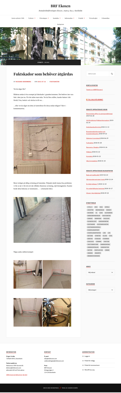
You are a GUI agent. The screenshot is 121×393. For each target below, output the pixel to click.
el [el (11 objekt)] (96, 212)
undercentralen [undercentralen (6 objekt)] (93, 247)
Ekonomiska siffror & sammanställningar (99, 114)
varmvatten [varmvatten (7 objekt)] (105, 247)
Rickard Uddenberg (23, 87)
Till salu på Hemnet (95, 99)
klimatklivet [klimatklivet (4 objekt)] (92, 221)
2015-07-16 (42, 87)
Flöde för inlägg (90, 366)
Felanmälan (105, 18)
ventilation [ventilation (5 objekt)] (99, 250)
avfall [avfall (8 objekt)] (107, 207)
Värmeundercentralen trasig (95, 179)
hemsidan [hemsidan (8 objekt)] (98, 218)
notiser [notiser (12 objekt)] (90, 235)
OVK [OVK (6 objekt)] (110, 235)
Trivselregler (93, 18)
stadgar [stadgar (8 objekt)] (98, 238)
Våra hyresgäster (92, 161)
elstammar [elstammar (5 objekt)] (108, 212)
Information (69, 18)
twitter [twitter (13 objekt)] (106, 241)
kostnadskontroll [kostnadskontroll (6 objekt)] (94, 227)
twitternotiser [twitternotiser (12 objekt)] (93, 244)
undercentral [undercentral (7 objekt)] (105, 244)
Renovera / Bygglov (92, 147)
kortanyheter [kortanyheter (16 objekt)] (103, 221)
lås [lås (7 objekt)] (109, 232)
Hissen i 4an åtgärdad (93, 193)
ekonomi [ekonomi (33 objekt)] (90, 212)
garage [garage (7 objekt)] (90, 218)
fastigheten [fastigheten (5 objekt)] (107, 215)
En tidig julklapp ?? (92, 184)
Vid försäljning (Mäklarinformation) (98, 120)
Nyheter (31, 18)
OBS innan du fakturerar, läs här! (16, 380)
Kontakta (56, 18)
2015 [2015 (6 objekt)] (96, 207)
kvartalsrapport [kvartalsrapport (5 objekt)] (93, 230)
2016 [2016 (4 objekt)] (101, 207)
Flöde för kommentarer (92, 370)
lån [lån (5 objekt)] (104, 232)
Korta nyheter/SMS (18, 18)
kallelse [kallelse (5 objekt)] (106, 218)
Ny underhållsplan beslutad (95, 188)
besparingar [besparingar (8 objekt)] (100, 210)
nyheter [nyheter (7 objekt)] (98, 235)
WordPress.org (89, 375)
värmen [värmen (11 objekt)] (90, 253)
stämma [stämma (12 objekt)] (98, 241)
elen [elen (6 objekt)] (101, 212)
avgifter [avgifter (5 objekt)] (90, 210)
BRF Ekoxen (60, 5)
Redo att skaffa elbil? (93, 175)
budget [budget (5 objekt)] (109, 210)
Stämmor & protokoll (93, 138)
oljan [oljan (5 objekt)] (105, 235)
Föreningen (43, 18)
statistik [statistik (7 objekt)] (91, 241)
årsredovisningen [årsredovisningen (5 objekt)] (94, 255)
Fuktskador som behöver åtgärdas (37, 76)
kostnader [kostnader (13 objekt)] (91, 224)
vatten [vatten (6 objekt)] (90, 250)
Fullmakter (90, 143)
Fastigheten (54, 87)
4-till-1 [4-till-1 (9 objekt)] (90, 207)
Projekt (80, 18)
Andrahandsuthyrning (93, 127)
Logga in (87, 361)
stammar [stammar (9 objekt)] (106, 238)
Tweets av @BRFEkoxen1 (94, 89)
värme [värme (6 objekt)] (107, 250)
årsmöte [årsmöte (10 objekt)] (98, 253)
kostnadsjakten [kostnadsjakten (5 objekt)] (102, 224)
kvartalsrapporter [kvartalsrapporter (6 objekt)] (94, 232)
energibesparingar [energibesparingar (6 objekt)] (94, 215)
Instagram (60, 24)
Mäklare (89, 152)
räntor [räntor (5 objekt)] (90, 238)
